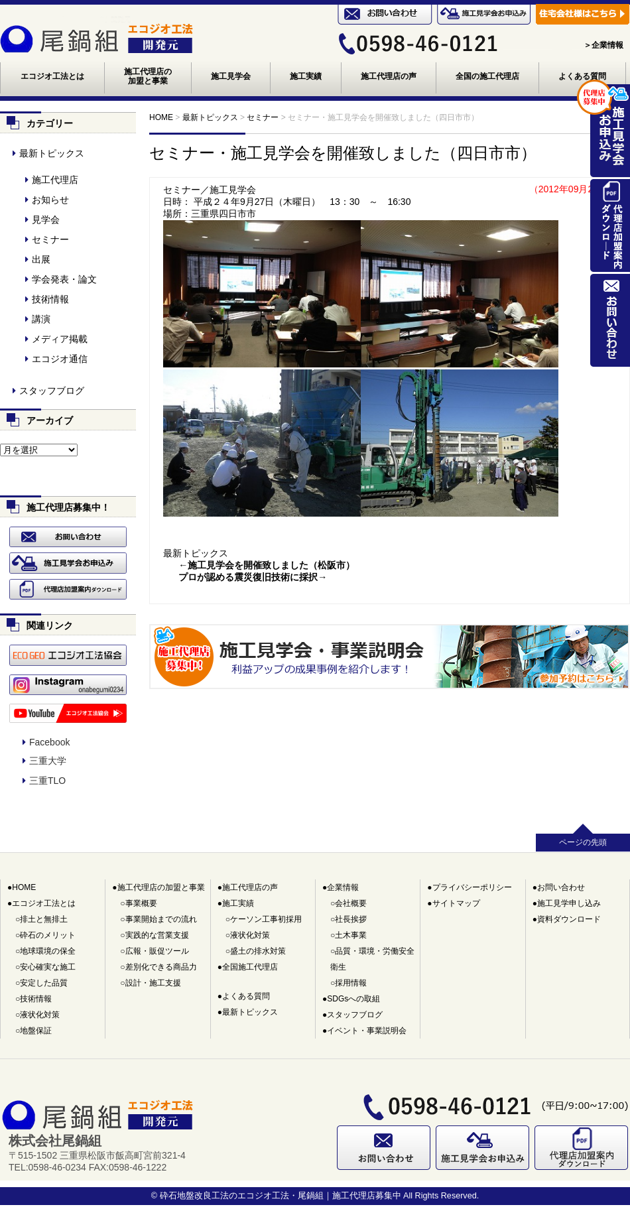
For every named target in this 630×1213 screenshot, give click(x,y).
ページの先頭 (583, 842)
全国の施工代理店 (487, 76)
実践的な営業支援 (157, 935)
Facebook (49, 742)
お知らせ (50, 199)
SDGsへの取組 (353, 998)
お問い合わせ (561, 887)
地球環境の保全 (48, 951)
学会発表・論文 (64, 279)
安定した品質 (44, 983)
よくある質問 (582, 76)
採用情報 (351, 983)
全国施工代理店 (250, 967)
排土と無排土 (44, 919)
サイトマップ (456, 903)
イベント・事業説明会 (367, 1030)
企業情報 (343, 887)
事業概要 (141, 903)
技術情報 (50, 299)
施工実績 (306, 76)
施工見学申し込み (569, 903)
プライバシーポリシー (472, 887)
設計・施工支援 (153, 983)
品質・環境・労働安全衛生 (372, 959)
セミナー (50, 239)
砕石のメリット (48, 935)
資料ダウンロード (569, 919)
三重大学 (47, 760)
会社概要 (351, 903)
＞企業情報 (603, 45)
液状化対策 (40, 1014)
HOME (24, 887)
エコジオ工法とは (52, 76)
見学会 (46, 219)
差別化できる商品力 (161, 967)
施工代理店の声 (388, 76)
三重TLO (47, 780)
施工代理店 (55, 179)
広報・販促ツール (157, 951)
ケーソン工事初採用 (266, 919)
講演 (41, 319)
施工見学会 (231, 76)
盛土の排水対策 (258, 951)
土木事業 (351, 935)
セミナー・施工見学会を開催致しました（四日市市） (342, 153)
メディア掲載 (60, 339)
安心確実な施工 (48, 967)
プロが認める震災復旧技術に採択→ (252, 579)
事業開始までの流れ (161, 919)
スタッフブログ (51, 390)
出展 (41, 259)
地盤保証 (36, 1030)
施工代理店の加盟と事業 (148, 76)
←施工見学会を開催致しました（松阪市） (266, 567)
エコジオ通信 (60, 358)
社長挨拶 (351, 919)
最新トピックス (195, 555)
